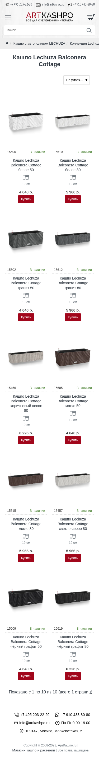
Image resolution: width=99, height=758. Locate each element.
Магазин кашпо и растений (33, 750)
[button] (26, 199)
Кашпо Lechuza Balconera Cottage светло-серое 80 (73, 524)
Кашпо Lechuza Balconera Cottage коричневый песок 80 (26, 403)
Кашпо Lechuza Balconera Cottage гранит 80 (73, 283)
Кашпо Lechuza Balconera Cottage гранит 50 (26, 283)
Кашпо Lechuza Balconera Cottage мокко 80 (26, 524)
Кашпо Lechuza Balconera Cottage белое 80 (73, 165)
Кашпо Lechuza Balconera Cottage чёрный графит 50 (26, 642)
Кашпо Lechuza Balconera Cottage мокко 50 (73, 401)
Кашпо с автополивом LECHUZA (39, 43)
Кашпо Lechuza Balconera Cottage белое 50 (26, 165)
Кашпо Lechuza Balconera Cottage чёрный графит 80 (72, 642)
